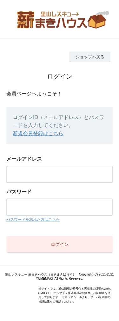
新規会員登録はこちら (38, 133)
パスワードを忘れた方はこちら (33, 219)
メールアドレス (24, 159)
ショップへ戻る (90, 56)
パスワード (19, 191)
